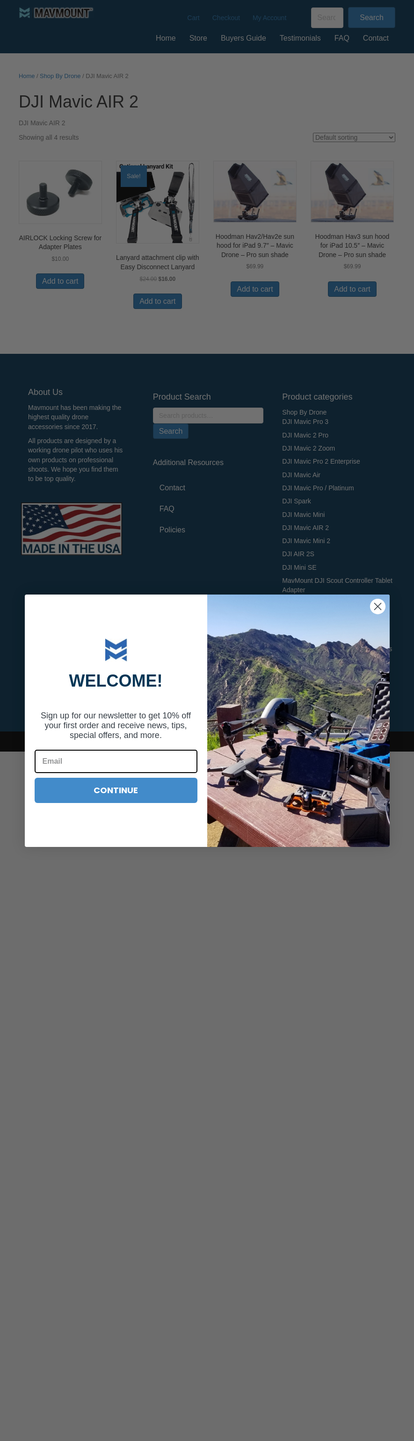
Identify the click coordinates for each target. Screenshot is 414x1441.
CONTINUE (116, 790)
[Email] (116, 761)
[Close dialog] (378, 606)
